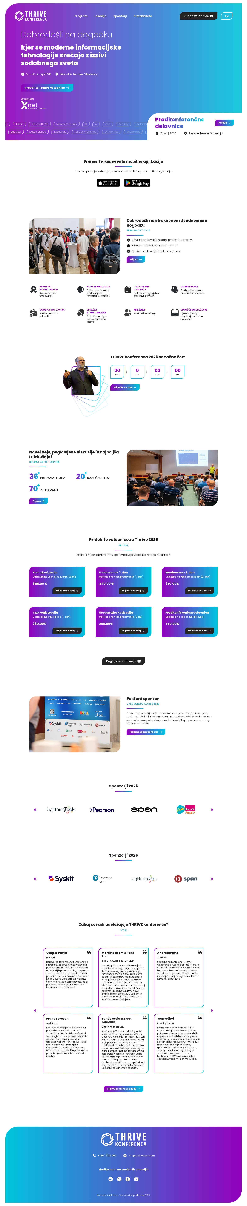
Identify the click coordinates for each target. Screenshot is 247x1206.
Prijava (222, 122)
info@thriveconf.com (142, 1155)
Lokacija (100, 16)
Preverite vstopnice (45, 88)
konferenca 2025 (121, 1088)
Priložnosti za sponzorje (144, 732)
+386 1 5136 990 (107, 1155)
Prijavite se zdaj (123, 387)
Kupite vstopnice (196, 16)
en (227, 16)
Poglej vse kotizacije (121, 661)
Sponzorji (120, 16)
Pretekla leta (143, 16)
